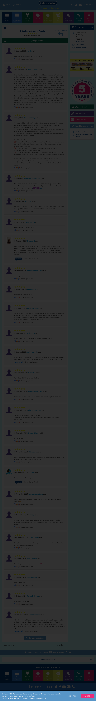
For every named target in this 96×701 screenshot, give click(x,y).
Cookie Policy (42, 698)
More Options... (72, 696)
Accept (87, 696)
